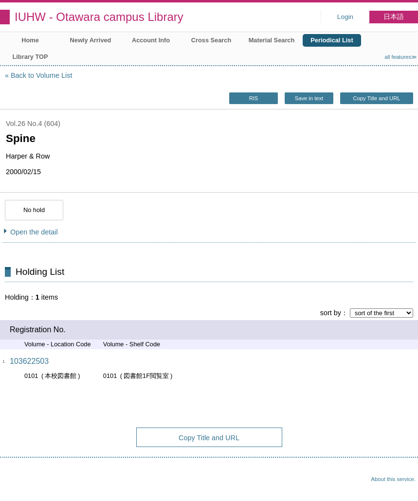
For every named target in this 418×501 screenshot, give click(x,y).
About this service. (393, 479)
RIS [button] (253, 98)
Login (345, 16)
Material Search (272, 40)
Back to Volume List (41, 75)
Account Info (151, 40)
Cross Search (211, 40)
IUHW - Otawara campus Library (99, 16)
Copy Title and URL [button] (376, 98)
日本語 (393, 16)
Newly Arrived (90, 40)
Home (30, 40)
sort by (330, 313)
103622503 (29, 361)
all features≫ (400, 57)
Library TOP (30, 56)
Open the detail (34, 232)
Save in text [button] (309, 98)
